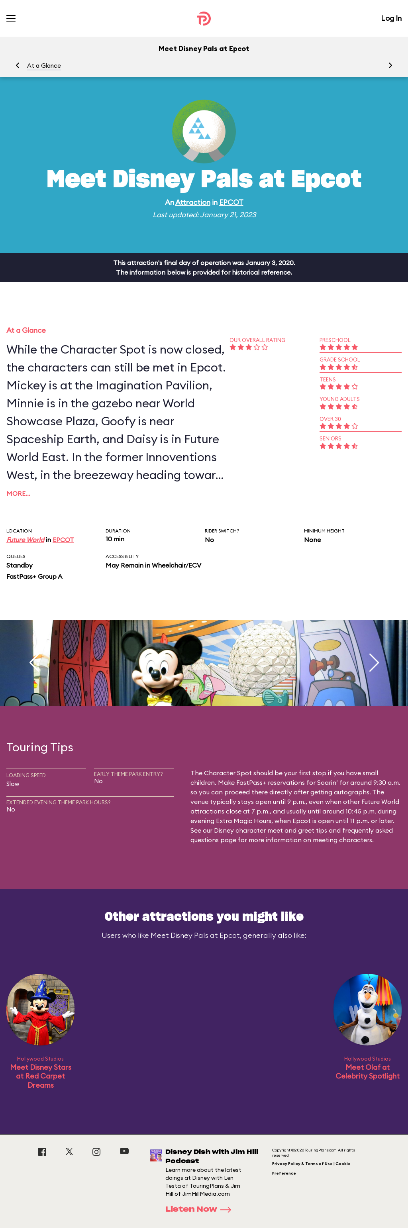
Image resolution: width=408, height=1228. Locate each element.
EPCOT (231, 202)
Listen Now (200, 1209)
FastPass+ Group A (34, 576)
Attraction (192, 202)
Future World (25, 540)
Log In (391, 18)
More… (18, 493)
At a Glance (44, 65)
